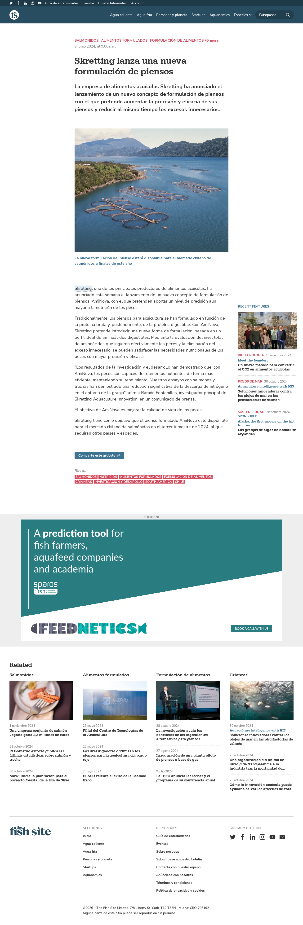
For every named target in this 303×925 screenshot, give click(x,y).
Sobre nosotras (167, 851)
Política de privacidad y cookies (180, 890)
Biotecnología (251, 355)
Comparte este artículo (99, 455)
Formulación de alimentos (177, 41)
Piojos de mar (250, 381)
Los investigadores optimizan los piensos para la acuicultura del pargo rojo (115, 755)
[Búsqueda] (274, 14)
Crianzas (84, 482)
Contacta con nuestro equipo (178, 867)
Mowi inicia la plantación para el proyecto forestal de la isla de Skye (39, 778)
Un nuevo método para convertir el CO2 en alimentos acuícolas (266, 367)
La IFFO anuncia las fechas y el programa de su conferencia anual (185, 778)
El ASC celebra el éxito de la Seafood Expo (114, 778)
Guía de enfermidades (62, 3)
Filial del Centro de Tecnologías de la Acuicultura (113, 733)
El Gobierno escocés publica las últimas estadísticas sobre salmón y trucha (40, 755)
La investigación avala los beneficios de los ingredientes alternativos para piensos (182, 735)
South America (158, 482)
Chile (179, 482)
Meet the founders (253, 360)
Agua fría (144, 15)
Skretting (83, 288)
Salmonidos (87, 41)
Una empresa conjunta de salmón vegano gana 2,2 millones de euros (39, 733)
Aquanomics (219, 15)
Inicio (87, 836)
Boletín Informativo (112, 3)
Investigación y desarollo (119, 482)
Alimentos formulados (124, 41)
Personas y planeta (171, 15)
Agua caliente (121, 15)
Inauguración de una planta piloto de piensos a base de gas (186, 757)
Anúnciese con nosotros (174, 875)
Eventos (88, 3)
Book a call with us (251, 628)
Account (137, 3)
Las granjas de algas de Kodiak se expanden (267, 432)
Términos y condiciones (174, 883)
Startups (198, 15)
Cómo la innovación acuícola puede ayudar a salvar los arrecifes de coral (261, 787)
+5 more (211, 41)
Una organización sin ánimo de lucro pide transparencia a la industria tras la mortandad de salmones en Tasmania (257, 764)
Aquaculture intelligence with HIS (266, 386)
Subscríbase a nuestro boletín (179, 859)
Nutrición (108, 477)
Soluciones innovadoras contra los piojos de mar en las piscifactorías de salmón (265, 395)
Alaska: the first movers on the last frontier (266, 423)
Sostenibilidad (251, 412)
